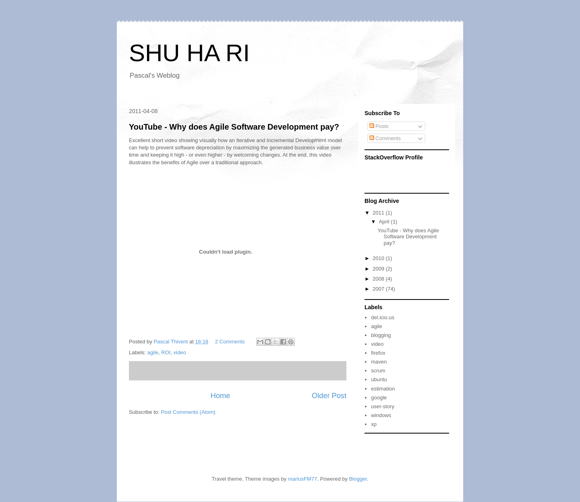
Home (220, 396)
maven (379, 362)
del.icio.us (382, 317)
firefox (378, 353)
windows (381, 415)
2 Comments (230, 342)
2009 (379, 269)
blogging (381, 335)
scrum (378, 371)
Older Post (329, 396)
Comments (385, 138)
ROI (165, 352)
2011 (379, 213)
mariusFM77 (302, 479)
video (180, 352)
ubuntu (379, 379)
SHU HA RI (189, 52)
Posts (379, 126)
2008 (379, 279)
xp (374, 424)
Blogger (358, 479)
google (379, 398)
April (385, 222)
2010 (379, 258)
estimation (383, 389)
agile (152, 352)
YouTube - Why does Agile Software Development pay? (234, 126)
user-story (382, 406)
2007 (379, 289)
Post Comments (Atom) (188, 412)
